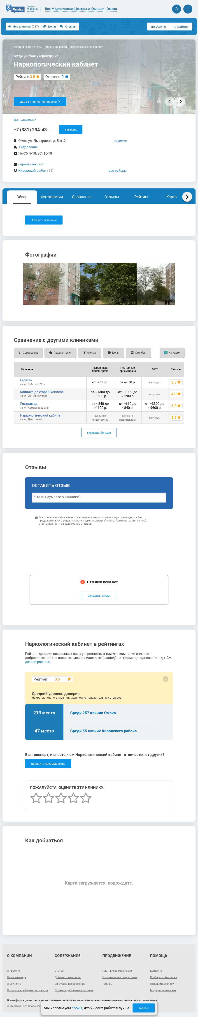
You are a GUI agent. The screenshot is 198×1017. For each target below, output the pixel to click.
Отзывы (68, 26)
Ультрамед (28, 404)
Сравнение (82, 197)
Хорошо (143, 1008)
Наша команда (16, 977)
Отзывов (54, 77)
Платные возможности (117, 970)
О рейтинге (14, 983)
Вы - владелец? (25, 119)
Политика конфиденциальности (27, 990)
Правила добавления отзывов (74, 990)
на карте (120, 141)
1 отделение (28, 147)
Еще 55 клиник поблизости (40, 101)
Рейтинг (141, 197)
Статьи (59, 970)
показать (71, 130)
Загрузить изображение (70, 983)
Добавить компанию (68, 977)
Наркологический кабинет (41, 415)
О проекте (13, 970)
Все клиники (23, 26)
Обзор (22, 197)
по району (181, 27)
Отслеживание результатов (119, 977)
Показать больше (99, 432)
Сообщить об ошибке (163, 977)
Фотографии (52, 197)
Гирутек (26, 380)
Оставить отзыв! (99, 595)
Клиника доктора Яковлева (42, 392)
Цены (49, 26)
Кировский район (32, 171)
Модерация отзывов (163, 990)
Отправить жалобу (162, 983)
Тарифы (107, 983)
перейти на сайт (31, 164)
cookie (77, 1008)
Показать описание (44, 220)
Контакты (156, 970)
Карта (171, 197)
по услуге (158, 27)
